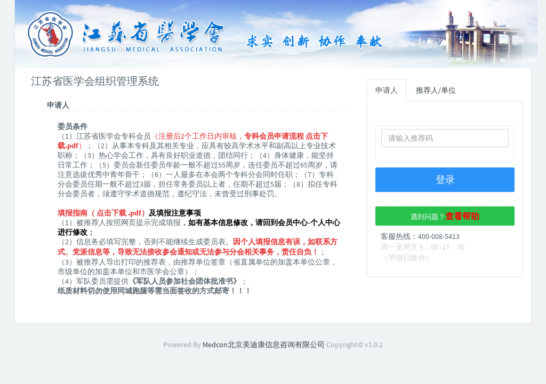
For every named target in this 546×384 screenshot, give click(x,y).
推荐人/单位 (436, 90)
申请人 (386, 90)
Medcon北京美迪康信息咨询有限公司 (264, 344)
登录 (445, 179)
